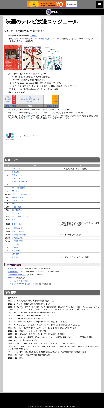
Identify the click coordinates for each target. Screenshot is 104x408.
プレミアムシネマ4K (20, 194)
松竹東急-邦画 (17, 241)
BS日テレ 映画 (17, 197)
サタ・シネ (16, 178)
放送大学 (15, 257)
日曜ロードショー (18, 201)
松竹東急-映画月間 (19, 235)
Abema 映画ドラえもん (17, 275)
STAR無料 (16, 254)
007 (13, 204)
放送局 (49, 106)
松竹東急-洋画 (17, 238)
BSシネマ (15, 191)
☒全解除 (14, 99)
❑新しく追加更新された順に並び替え (29, 99)
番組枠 (55, 106)
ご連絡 (27, 116)
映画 (13, 220)
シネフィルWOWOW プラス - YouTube (23, 284)
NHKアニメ (16, 169)
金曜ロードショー (18, 175)
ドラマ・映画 (17, 224)
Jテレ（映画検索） (19, 188)
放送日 (8, 106)
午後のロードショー (19, 181)
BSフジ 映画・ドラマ (20, 216)
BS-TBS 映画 (17, 210)
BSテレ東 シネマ (18, 213)
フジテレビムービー (19, 185)
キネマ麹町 (16, 251)
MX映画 (15, 247)
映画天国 (15, 172)
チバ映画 (15, 244)
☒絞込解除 (55, 99)
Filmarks (33, 36)
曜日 (14, 106)
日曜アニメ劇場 (18, 231)
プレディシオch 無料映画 (18, 281)
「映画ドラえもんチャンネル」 (49, 39)
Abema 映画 (13, 271)
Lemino (11, 278)
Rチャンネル (13, 268)
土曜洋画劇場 (17, 228)
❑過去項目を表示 (8, 99)
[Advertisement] (22, 375)
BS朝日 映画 (16, 207)
